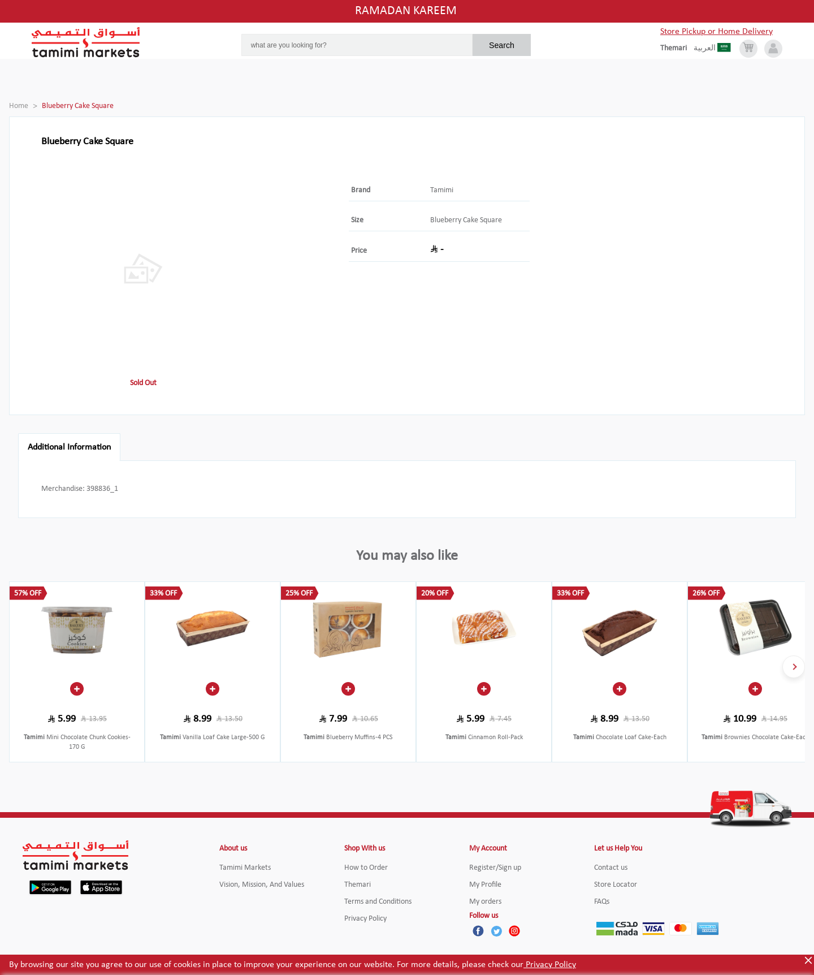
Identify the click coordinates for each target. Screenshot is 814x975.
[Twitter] (496, 931)
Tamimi (441, 190)
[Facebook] (478, 931)
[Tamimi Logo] (86, 42)
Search (501, 45)
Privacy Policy (549, 964)
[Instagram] (514, 931)
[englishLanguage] (677, 48)
